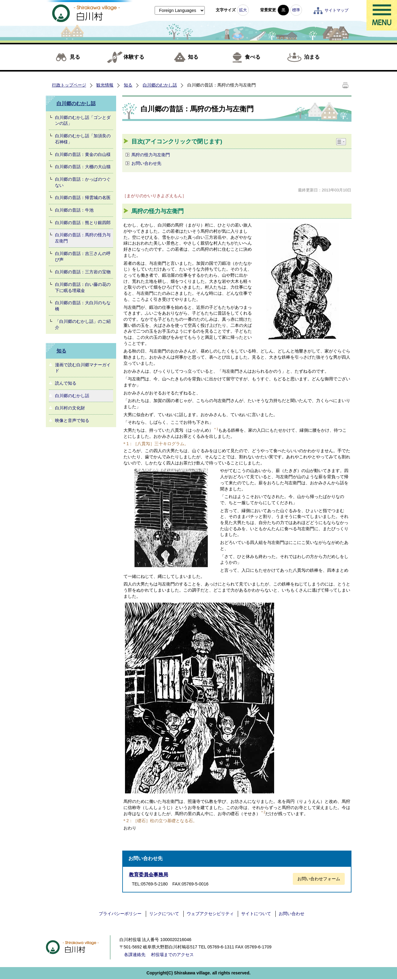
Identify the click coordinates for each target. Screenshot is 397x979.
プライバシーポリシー (120, 913)
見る (75, 57)
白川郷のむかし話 (160, 85)
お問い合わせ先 (146, 163)
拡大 (243, 10)
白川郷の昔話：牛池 (74, 210)
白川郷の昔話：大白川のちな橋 (83, 305)
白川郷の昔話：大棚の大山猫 (83, 166)
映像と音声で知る (72, 420)
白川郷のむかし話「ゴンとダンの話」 (83, 120)
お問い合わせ (291, 913)
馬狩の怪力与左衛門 (150, 154)
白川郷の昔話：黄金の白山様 (83, 154)
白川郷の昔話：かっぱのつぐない (83, 182)
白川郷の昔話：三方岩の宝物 (83, 271)
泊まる (312, 57)
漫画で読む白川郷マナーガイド (83, 367)
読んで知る (65, 383)
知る (193, 57)
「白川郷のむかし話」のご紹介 (83, 324)
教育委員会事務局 (148, 874)
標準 (296, 10)
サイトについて (256, 913)
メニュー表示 (381, 15)
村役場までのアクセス (172, 954)
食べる (252, 57)
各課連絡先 (134, 954)
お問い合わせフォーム (318, 878)
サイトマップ (336, 10)
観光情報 (104, 85)
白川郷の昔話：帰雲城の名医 (83, 197)
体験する (133, 57)
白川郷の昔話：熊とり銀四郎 (83, 222)
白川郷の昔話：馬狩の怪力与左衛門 (83, 237)
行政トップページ (69, 85)
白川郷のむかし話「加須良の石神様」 (83, 138)
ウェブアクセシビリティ (210, 913)
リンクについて (164, 913)
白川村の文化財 (70, 407)
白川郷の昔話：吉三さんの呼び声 (83, 256)
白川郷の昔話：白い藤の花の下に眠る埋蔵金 (83, 287)
